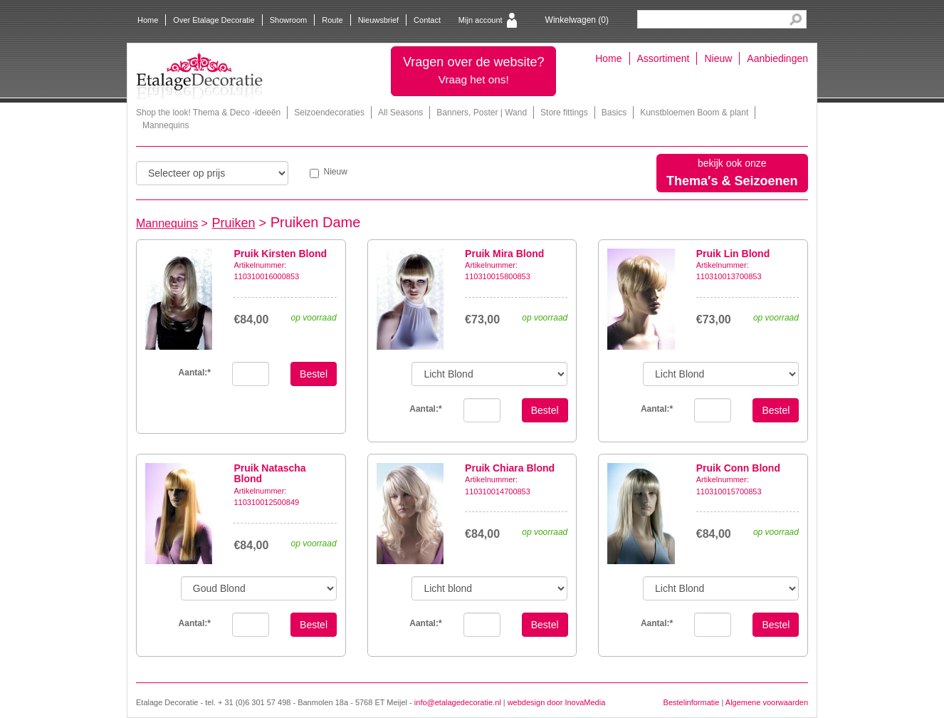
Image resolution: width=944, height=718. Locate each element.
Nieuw (718, 58)
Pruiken (234, 223)
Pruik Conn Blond (738, 468)
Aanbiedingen (777, 58)
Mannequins (165, 125)
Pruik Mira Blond (504, 253)
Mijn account (480, 20)
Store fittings (564, 113)
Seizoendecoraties (329, 113)
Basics (614, 113)
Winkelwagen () (577, 20)
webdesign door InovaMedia (557, 702)
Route (332, 20)
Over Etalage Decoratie (213, 20)
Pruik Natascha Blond (269, 473)
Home (147, 20)
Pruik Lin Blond (733, 253)
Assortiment (663, 58)
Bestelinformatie (692, 702)
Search (796, 20)
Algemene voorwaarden (766, 702)
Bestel (313, 374)
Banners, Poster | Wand (481, 113)
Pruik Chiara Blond (510, 468)
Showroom (289, 20)
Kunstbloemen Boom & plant (694, 113)
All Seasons (400, 113)
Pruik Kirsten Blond (280, 253)
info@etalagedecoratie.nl (457, 702)
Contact (427, 20)
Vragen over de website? (473, 70)
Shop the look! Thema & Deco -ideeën (208, 113)
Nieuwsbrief (378, 20)
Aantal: (195, 373)
